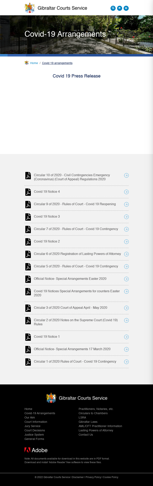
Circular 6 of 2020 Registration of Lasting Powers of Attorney (77, 254)
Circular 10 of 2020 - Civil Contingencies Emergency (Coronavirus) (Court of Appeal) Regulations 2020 (72, 177)
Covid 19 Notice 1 (47, 337)
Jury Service (32, 426)
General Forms (34, 439)
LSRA (82, 417)
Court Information (36, 422)
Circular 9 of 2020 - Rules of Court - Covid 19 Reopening (75, 204)
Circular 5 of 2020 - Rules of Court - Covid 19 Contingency (76, 266)
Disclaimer (78, 477)
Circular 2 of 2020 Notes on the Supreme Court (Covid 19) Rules (76, 322)
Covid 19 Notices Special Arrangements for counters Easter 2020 (77, 293)
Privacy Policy (93, 477)
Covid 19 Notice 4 (47, 192)
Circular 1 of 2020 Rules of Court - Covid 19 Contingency (75, 361)
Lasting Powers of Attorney (96, 430)
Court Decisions (35, 430)
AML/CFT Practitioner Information (100, 426)
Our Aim (30, 417)
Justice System (34, 434)
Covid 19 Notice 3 (47, 216)
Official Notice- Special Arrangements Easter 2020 (70, 279)
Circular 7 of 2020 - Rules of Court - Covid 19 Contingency (76, 229)
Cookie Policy (110, 477)
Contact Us (86, 434)
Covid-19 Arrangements (40, 413)
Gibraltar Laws (88, 422)
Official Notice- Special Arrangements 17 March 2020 (72, 349)
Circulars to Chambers (93, 413)
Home (34, 63)
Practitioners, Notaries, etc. (96, 409)
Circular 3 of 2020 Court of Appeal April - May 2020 (70, 308)
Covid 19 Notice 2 (47, 241)
